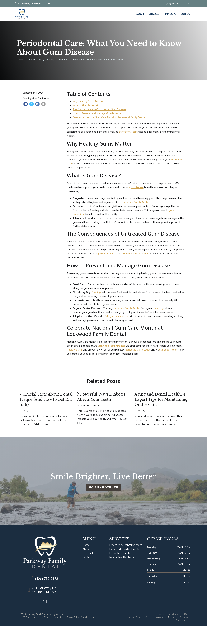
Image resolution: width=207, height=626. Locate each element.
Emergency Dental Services (125, 545)
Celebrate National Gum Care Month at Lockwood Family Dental (109, 117)
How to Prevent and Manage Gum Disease (97, 113)
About (140, 13)
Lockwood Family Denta (126, 308)
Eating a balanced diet (117, 316)
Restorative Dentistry (121, 557)
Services (154, 13)
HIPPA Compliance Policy (31, 617)
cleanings (158, 308)
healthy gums (74, 349)
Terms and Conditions (54, 617)
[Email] (43, 104)
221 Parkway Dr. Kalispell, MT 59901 (35, 3)
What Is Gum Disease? (85, 105)
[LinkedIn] (37, 104)
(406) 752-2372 (173, 3)
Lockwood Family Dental (135, 202)
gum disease (136, 187)
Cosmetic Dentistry (120, 553)
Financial (170, 13)
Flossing (96, 292)
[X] (31, 104)
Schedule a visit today (138, 349)
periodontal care (128, 131)
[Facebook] (25, 104)
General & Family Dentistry (40, 59)
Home (20, 59)
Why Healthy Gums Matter (88, 101)
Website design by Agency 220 (173, 614)
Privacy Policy (73, 617)
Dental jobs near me (90, 617)
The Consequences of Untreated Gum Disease (99, 109)
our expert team (168, 349)
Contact (186, 13)
